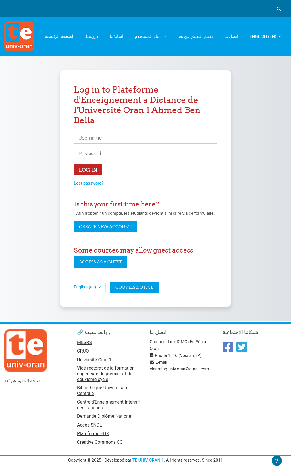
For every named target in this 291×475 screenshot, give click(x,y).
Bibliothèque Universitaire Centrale (102, 390)
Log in (88, 170)
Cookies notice (134, 287)
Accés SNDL (89, 425)
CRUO (83, 351)
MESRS (84, 342)
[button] (279, 8)
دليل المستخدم (149, 36)
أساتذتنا (116, 36)
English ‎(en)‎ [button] (85, 287)
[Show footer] (277, 461)
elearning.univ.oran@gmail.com (179, 369)
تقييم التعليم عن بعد (195, 36)
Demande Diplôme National (104, 416)
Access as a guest (100, 262)
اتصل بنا (231, 36)
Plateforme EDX (93, 433)
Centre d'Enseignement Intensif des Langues (108, 404)
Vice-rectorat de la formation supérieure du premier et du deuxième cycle (106, 373)
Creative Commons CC (100, 442)
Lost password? (89, 183)
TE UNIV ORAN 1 (148, 460)
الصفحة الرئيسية (59, 36)
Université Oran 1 (94, 360)
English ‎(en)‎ (263, 36)
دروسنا (92, 36)
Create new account (105, 226)
